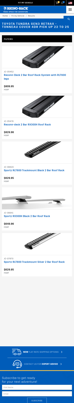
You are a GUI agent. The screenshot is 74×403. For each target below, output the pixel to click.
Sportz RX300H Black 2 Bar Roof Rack (27, 216)
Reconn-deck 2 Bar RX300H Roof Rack (27, 124)
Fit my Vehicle (25, 3)
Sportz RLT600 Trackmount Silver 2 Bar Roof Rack (34, 261)
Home (5, 16)
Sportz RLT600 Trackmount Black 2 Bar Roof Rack (34, 170)
